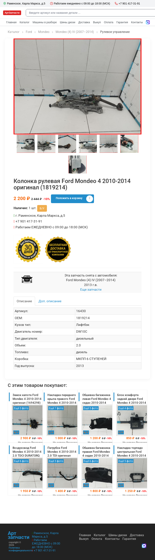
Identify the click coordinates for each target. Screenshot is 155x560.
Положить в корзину (74, 198)
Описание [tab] (24, 301)
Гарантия (129, 539)
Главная (85, 535)
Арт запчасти (18, 535)
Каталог (100, 535)
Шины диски (117, 535)
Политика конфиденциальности (21, 549)
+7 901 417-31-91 (45, 550)
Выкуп (84, 539)
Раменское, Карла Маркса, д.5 (45, 534)
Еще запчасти (91, 289)
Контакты (112, 539)
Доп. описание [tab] (50, 301)
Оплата (96, 539)
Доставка (137, 535)
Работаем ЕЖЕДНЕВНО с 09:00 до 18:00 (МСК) (46, 543)
